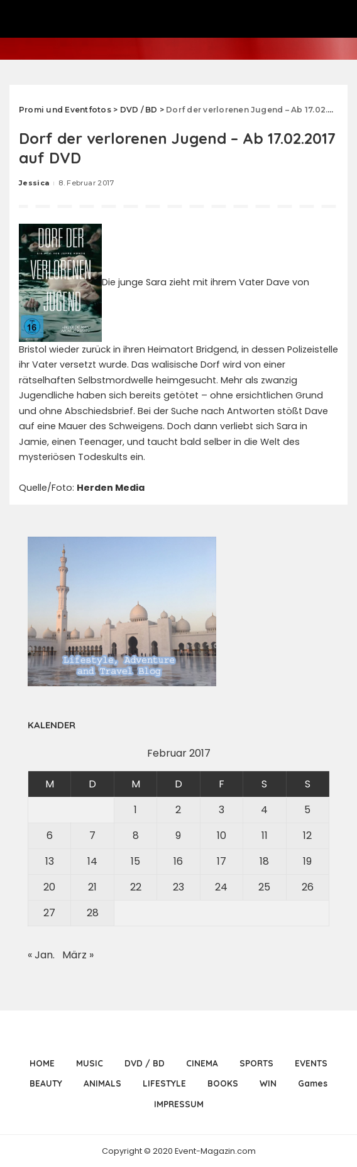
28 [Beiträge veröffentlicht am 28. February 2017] (93, 913)
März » (78, 955)
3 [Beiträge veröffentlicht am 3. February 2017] (221, 810)
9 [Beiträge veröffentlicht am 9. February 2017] (178, 835)
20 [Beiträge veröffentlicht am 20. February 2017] (49, 887)
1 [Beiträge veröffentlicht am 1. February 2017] (135, 810)
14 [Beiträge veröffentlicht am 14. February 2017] (92, 861)
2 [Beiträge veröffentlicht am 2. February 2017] (178, 810)
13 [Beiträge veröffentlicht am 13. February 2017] (49, 861)
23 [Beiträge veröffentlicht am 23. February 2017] (178, 887)
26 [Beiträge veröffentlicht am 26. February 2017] (308, 887)
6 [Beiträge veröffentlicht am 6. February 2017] (50, 835)
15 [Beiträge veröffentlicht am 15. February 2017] (135, 861)
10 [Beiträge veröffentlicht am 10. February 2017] (221, 835)
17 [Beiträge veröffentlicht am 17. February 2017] (221, 861)
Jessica (34, 182)
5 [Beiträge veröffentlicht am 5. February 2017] (307, 810)
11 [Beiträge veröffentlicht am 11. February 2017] (264, 835)
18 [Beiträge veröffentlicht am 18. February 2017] (264, 861)
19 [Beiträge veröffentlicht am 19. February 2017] (307, 861)
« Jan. (41, 955)
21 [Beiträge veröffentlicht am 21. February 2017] (92, 887)
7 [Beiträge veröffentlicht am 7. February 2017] (92, 835)
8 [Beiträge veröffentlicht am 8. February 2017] (136, 835)
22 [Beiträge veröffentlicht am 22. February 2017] (135, 887)
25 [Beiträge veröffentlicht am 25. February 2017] (264, 887)
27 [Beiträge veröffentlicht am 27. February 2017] (49, 913)
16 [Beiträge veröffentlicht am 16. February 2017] (178, 861)
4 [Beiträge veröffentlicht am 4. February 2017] (264, 810)
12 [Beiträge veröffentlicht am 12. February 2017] (307, 835)
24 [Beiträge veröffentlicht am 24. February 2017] (221, 887)
